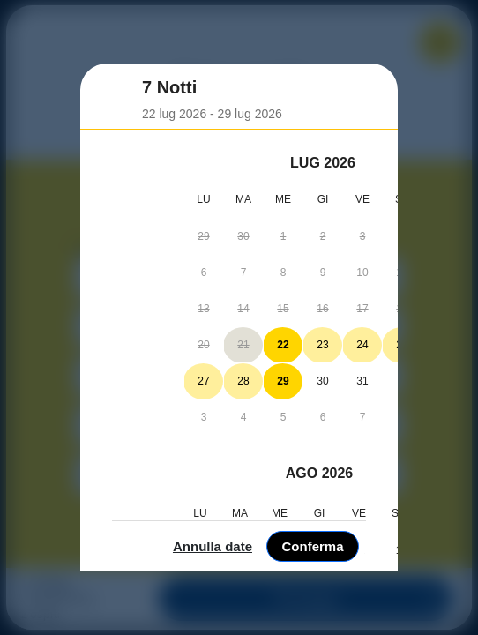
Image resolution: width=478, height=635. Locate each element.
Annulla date (324, 609)
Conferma (424, 609)
